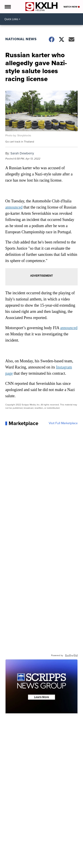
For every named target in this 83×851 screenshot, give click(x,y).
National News (21, 39)
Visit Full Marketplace (63, 423)
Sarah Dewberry (22, 153)
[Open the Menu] (7, 6)
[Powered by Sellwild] (71, 655)
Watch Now (72, 6)
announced (14, 207)
